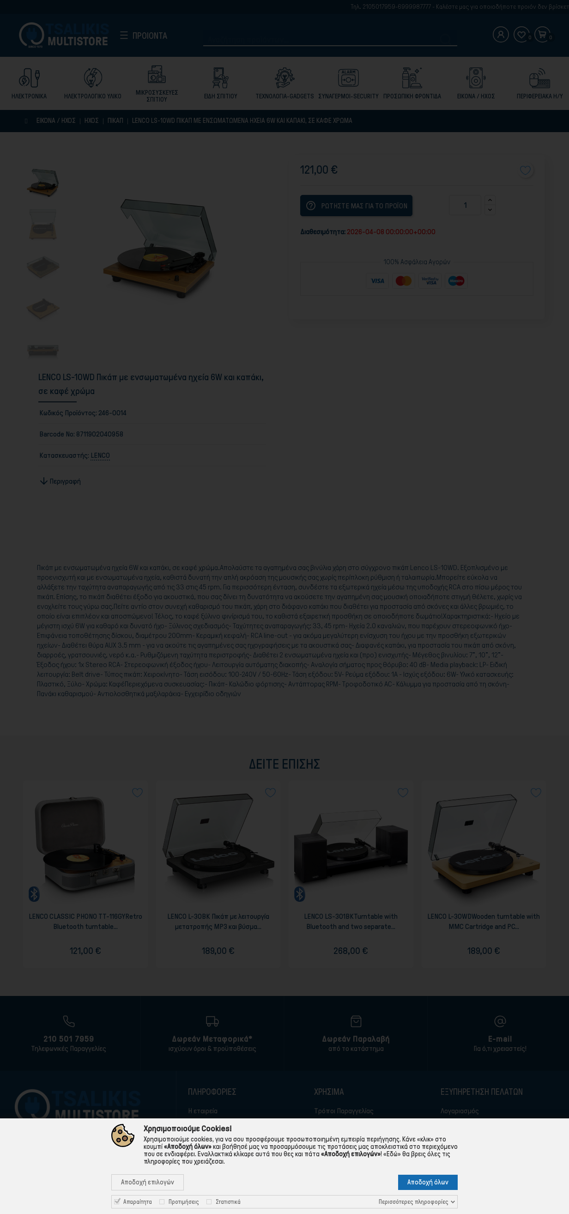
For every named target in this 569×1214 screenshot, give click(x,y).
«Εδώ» (392, 1154)
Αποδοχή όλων (427, 1182)
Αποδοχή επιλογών (147, 1182)
